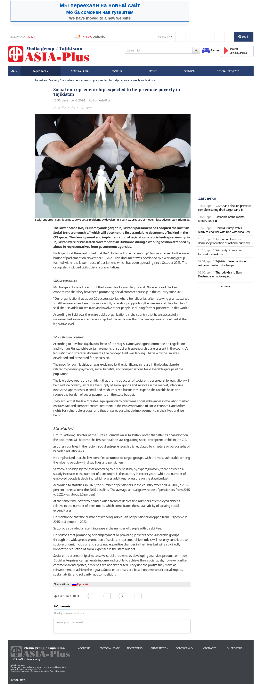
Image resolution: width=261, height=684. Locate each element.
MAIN (14, 71)
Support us (234, 648)
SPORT (153, 71)
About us (84, 648)
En (168, 37)
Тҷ (163, 37)
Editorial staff (110, 648)
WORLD (117, 71)
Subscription (159, 648)
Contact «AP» (184, 648)
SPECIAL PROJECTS (228, 71)
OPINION (189, 71)
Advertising (135, 648)
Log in (243, 36)
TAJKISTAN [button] (40, 71)
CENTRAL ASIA (79, 71)
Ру (158, 37)
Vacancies (209, 648)
